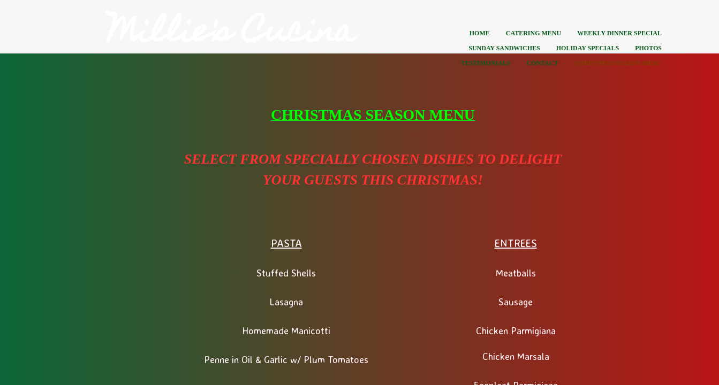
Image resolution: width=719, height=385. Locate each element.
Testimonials (486, 63)
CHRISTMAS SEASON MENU (618, 63)
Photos (648, 48)
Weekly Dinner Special (619, 33)
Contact (542, 63)
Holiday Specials (587, 48)
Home (480, 33)
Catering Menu (533, 33)
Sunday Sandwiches (504, 48)
